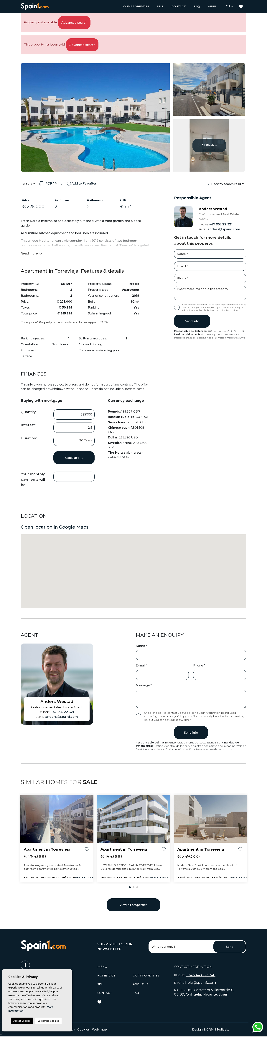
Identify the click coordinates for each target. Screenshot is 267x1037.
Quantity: (29, 412)
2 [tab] (133, 887)
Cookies (83, 1029)
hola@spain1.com (200, 982)
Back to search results (226, 184)
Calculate (74, 458)
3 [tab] (137, 887)
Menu (212, 6)
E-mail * (141, 665)
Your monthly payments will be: (33, 479)
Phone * (199, 665)
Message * (144, 685)
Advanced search (74, 22)
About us (140, 984)
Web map (99, 1029)
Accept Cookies (21, 1020)
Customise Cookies (48, 1020)
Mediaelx (222, 1029)
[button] (136, 6)
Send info (192, 321)
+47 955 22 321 (215, 224)
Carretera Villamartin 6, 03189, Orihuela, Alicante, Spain (204, 992)
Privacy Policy (212, 307)
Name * (141, 646)
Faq (197, 6)
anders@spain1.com (219, 229)
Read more (31, 253)
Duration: (29, 438)
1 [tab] (130, 887)
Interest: (28, 425)
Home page (106, 975)
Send (229, 947)
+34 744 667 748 (200, 975)
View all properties (133, 905)
